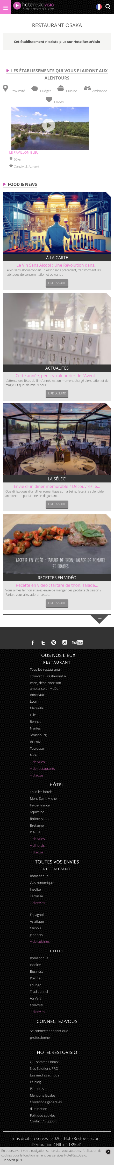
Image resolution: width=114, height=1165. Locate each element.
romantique (39, 876)
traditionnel (39, 991)
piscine (35, 978)
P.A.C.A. (35, 832)
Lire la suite (57, 283)
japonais (36, 934)
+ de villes (37, 761)
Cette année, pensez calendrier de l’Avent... (57, 375)
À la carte (57, 257)
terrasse (36, 896)
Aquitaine (37, 812)
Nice (33, 755)
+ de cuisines (40, 941)
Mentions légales (42, 1095)
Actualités (57, 368)
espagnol (37, 914)
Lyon (33, 701)
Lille (33, 714)
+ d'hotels (37, 845)
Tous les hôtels (41, 791)
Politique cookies (42, 1115)
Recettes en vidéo (57, 578)
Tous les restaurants (45, 669)
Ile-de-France (40, 805)
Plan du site (39, 1088)
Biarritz (35, 741)
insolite (35, 889)
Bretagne (37, 825)
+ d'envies (37, 902)
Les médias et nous (44, 1075)
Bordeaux (37, 694)
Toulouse (37, 748)
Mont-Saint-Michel (44, 798)
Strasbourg (38, 735)
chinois (35, 928)
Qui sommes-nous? (44, 1061)
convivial (36, 1005)
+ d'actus (37, 775)
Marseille (37, 708)
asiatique (37, 921)
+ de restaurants (42, 768)
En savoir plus (12, 1160)
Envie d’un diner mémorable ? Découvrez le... (57, 486)
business (37, 971)
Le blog (35, 1082)
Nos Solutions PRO (44, 1068)
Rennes (35, 721)
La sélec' (57, 479)
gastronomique (42, 882)
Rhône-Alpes (39, 818)
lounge (35, 984)
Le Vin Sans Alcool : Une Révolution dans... (57, 265)
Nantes (35, 728)
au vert (35, 998)
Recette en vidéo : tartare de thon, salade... (57, 585)
